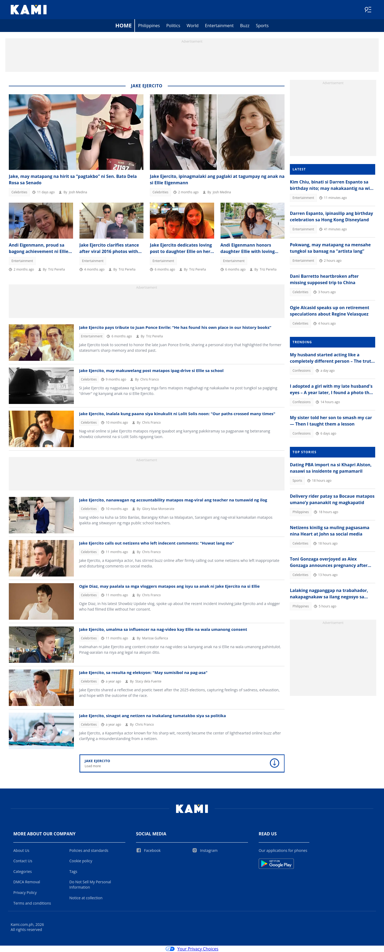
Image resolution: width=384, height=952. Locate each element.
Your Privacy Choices (192, 949)
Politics (173, 25)
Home (123, 25)
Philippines (149, 25)
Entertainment (219, 25)
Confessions (302, 370)
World (193, 25)
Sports (262, 25)
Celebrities (19, 192)
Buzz (244, 25)
